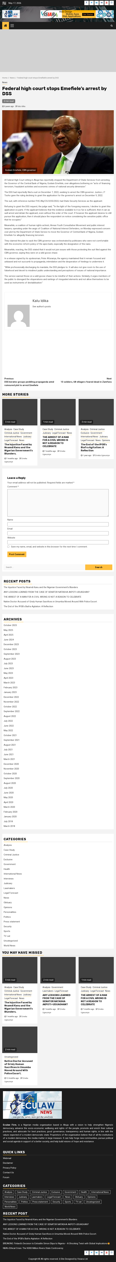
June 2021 (9, 754)
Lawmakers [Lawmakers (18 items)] (37, 1197)
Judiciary (27, 436)
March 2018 (9, 826)
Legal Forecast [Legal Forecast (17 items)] (54, 1197)
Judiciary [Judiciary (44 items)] (23, 1197)
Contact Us (8, 1172)
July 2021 (8, 749)
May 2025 (8, 630)
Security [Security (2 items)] (56, 1202)
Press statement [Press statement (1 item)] (40, 1202)
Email (10, 528)
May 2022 (8, 730)
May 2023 (8, 673)
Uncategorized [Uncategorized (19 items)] (93, 1202)
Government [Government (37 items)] (70, 1192)
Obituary (8, 902)
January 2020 (10, 816)
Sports (7, 931)
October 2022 (10, 706)
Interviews (9, 878)
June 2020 (9, 792)
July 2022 (8, 721)
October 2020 (10, 773)
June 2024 (9, 639)
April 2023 (8, 678)
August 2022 (10, 716)
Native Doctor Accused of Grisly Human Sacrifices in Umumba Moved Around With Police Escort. (50, 601)
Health (7, 869)
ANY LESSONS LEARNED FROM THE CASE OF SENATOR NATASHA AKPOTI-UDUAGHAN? (47, 592)
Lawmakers (9, 888)
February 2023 (10, 687)
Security (7, 926)
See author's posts (42, 306)
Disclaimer (8, 1163)
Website (11, 537)
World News (9, 945)
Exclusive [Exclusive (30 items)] (56, 1192)
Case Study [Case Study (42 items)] (22, 1192)
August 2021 (10, 745)
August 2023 (10, 658)
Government (26, 433)
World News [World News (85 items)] (10, 1206)
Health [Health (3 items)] (84, 1192)
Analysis (8, 429)
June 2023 (9, 668)
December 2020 (11, 764)
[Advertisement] (58, 51)
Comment (13, 486)
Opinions (106, 440)
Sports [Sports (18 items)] (68, 1202)
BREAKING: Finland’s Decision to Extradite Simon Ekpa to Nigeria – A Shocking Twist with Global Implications (57, 1243)
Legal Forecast (11, 440)
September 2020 (12, 778)
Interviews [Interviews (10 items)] (9, 1197)
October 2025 (10, 625)
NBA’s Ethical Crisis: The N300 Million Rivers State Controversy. (33, 1248)
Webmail (7, 1158)
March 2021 (9, 759)
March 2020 (9, 807)
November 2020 (11, 768)
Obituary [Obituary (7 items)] (79, 1197)
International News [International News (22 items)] (100, 1192)
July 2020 (8, 788)
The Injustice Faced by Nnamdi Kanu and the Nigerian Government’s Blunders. (18, 449)
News (4, 82)
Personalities (10, 912)
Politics (7, 917)
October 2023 (10, 649)
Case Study (18, 429)
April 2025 (8, 635)
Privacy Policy (9, 1167)
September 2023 (12, 654)
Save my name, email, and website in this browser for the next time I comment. (49, 546)
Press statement (12, 921)
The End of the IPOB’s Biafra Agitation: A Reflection (94, 447)
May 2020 (8, 797)
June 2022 (9, 725)
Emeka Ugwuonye (102, 455)
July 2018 (8, 821)
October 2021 (10, 735)
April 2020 (8, 802)
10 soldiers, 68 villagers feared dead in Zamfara (85, 380)
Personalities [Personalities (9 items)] (11, 1202)
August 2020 (10, 783)
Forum (6, 1177)
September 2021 (12, 740)
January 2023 (10, 692)
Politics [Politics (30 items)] (24, 1202)
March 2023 (9, 682)
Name (10, 519)
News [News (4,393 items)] (67, 1197)
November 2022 (11, 701)
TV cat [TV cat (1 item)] (79, 1202)
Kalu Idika (21, 106)
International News (13, 436)
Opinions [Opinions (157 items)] (91, 1197)
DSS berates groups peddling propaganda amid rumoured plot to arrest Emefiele (31, 382)
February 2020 (10, 812)
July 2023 (8, 663)
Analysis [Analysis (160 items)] (8, 1192)
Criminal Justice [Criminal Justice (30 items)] (39, 1192)
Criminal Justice (11, 433)
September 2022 (12, 711)
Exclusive (85, 433)
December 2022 (11, 697)
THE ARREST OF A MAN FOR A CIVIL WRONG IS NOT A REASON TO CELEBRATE (56, 442)
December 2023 (11, 644)
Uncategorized (11, 940)
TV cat (7, 936)
